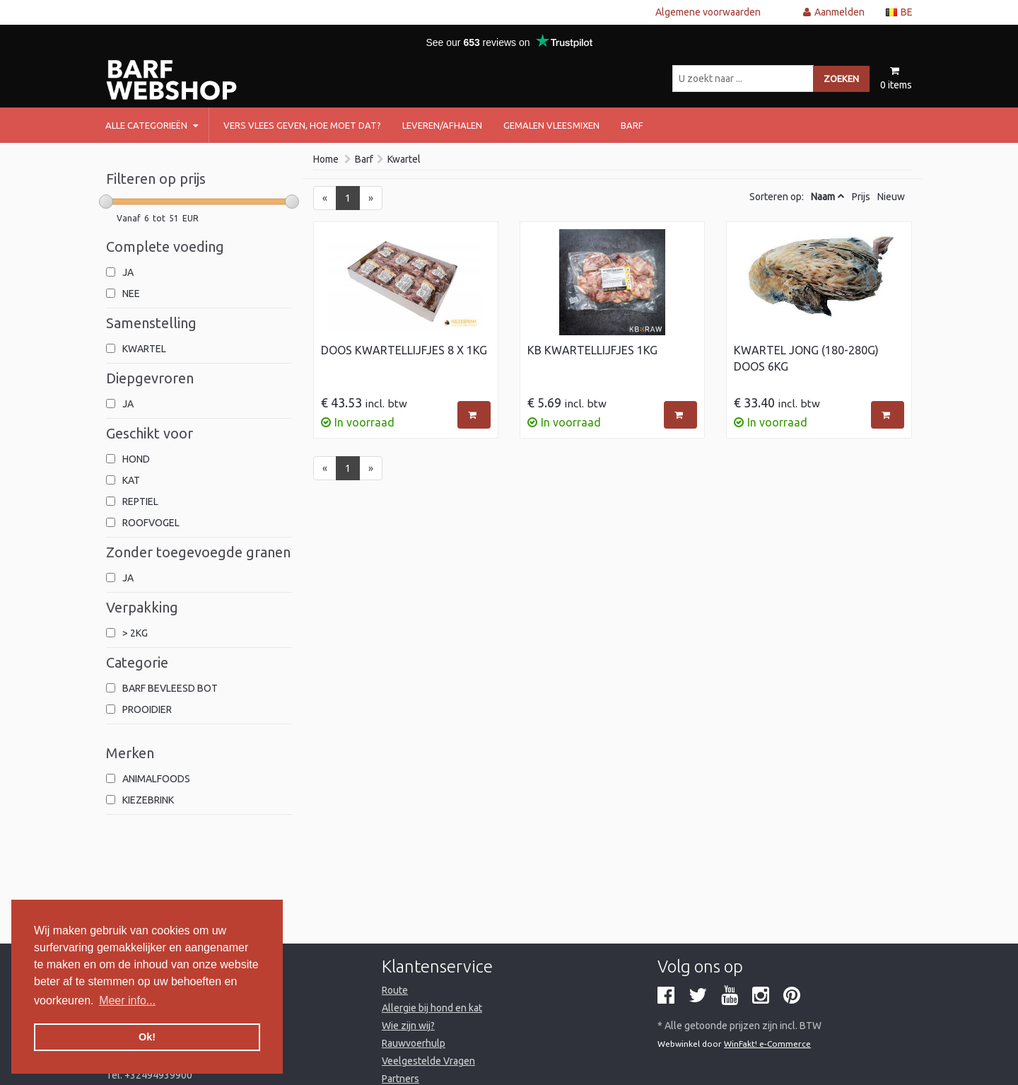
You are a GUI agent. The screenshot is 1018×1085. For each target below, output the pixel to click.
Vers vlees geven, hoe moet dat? (302, 125)
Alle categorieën (151, 125)
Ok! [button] (147, 1037)
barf (632, 125)
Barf (364, 159)
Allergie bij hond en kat (432, 1008)
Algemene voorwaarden (708, 12)
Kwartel (404, 159)
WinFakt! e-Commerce (767, 1043)
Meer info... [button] (127, 1000)
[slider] (106, 202)
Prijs (861, 196)
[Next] (370, 198)
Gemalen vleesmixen (551, 125)
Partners (400, 1078)
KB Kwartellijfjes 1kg (592, 350)
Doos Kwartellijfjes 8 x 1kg (404, 350)
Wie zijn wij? (408, 1025)
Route (395, 990)
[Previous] (325, 198)
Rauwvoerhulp (413, 1043)
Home (326, 159)
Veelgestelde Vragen (428, 1061)
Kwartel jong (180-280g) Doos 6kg (806, 358)
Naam (823, 196)
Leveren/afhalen (442, 125)
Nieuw (891, 196)
